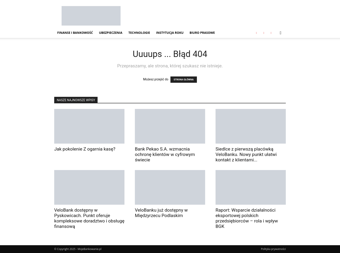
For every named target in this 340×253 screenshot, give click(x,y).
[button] (280, 33)
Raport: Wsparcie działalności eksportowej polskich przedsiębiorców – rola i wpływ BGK (247, 218)
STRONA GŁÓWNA (184, 79)
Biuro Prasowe (202, 33)
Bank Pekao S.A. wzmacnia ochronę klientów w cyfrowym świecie (165, 154)
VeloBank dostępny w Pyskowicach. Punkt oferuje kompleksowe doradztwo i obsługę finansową (89, 218)
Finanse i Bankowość (75, 33)
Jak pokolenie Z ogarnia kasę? (84, 149)
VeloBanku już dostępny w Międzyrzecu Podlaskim (161, 213)
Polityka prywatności (273, 249)
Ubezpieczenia (110, 33)
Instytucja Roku (169, 33)
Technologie (139, 33)
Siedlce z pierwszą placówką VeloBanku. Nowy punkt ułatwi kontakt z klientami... (246, 154)
